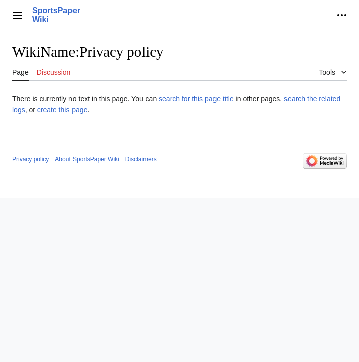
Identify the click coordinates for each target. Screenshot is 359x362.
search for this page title (196, 99)
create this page (62, 110)
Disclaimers (141, 159)
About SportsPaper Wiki (87, 159)
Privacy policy (30, 159)
